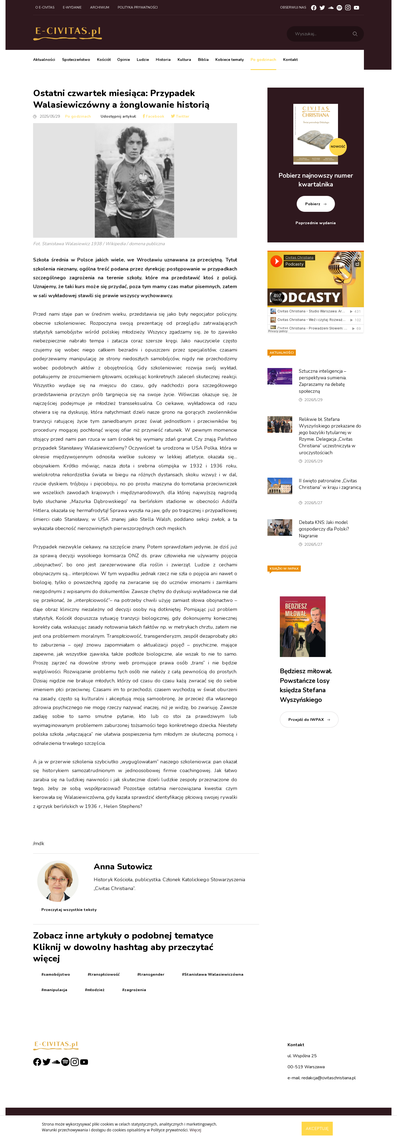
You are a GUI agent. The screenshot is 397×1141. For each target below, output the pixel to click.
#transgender (150, 974)
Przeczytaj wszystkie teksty (68, 909)
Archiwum (99, 7)
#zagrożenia (134, 990)
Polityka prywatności (138, 7)
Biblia (203, 59)
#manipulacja (54, 990)
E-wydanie (72, 7)
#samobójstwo (55, 974)
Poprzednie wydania (316, 223)
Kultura (184, 59)
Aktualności (44, 59)
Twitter (180, 116)
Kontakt (290, 59)
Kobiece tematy (229, 59)
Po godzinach (263, 59)
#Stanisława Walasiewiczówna (212, 974)
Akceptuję (317, 1128)
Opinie (123, 59)
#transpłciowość (104, 974)
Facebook (153, 116)
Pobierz (312, 204)
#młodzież (94, 990)
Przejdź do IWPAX (306, 719)
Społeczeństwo (76, 59)
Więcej (195, 1129)
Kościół (104, 59)
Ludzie (143, 59)
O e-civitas (44, 7)
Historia (163, 59)
